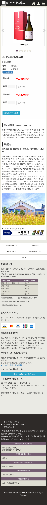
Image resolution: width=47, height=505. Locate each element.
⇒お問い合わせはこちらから (23, 374)
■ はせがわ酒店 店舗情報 (11, 365)
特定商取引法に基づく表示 (14, 424)
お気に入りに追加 (11, 113)
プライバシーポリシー (12, 422)
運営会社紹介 (9, 427)
